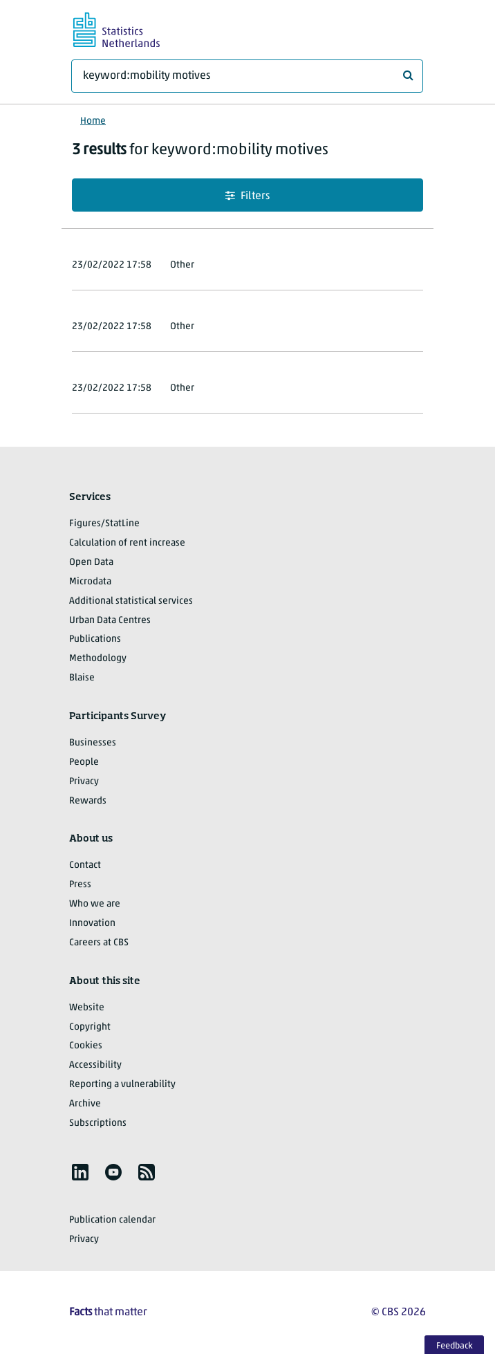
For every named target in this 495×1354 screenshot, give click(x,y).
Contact (85, 865)
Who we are (94, 904)
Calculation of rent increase (127, 543)
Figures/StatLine (104, 523)
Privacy (84, 781)
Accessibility (95, 1065)
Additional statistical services (131, 601)
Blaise (82, 678)
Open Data (91, 562)
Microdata (90, 581)
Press (80, 884)
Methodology (98, 658)
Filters (247, 196)
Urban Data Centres (110, 620)
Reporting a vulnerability (122, 1084)
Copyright (90, 1027)
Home (93, 121)
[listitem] (80, 1172)
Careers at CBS (99, 942)
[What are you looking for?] (247, 76)
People (84, 762)
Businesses (92, 743)
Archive (85, 1104)
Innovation (92, 923)
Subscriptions (98, 1123)
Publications (95, 639)
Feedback (454, 1346)
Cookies (85, 1045)
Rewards (87, 801)
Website (86, 1007)
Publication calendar (112, 1220)
